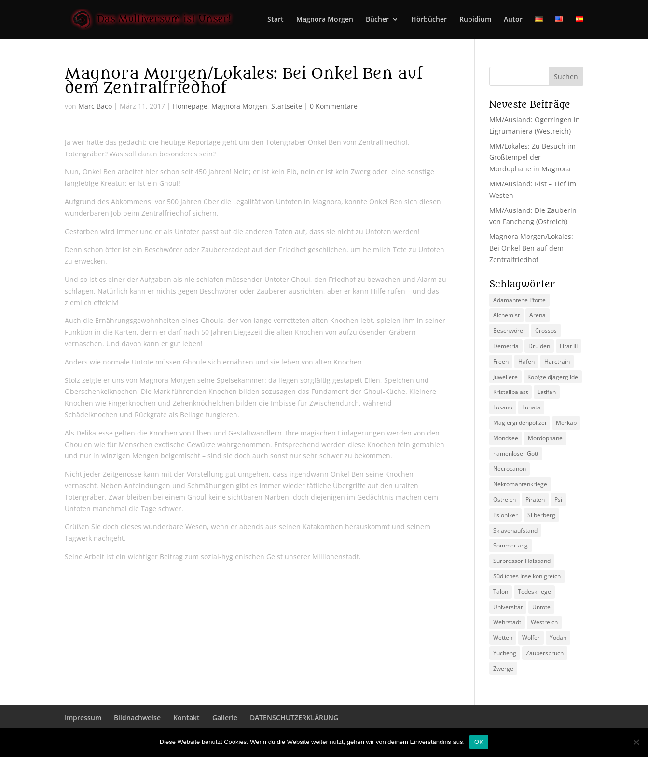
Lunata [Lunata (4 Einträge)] (531, 407)
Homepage (190, 106)
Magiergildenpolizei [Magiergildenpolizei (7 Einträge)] (519, 423)
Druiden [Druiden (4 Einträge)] (539, 346)
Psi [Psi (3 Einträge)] (558, 499)
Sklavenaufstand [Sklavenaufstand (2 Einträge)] (515, 530)
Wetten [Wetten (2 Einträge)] (502, 637)
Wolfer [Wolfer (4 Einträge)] (531, 637)
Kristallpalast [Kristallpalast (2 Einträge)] (510, 392)
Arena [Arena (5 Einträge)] (537, 315)
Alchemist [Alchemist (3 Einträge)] (506, 315)
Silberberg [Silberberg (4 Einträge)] (541, 515)
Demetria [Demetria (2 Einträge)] (506, 346)
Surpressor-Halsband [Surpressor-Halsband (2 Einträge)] (522, 561)
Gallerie (224, 717)
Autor (513, 20)
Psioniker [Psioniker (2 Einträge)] (505, 515)
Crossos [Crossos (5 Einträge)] (546, 330)
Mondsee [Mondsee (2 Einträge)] (505, 438)
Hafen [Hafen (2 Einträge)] (526, 361)
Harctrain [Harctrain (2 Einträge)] (557, 361)
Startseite (286, 106)
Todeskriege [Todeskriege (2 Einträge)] (534, 592)
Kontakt (186, 717)
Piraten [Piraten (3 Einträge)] (535, 499)
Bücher (377, 20)
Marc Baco (95, 106)
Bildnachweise (137, 717)
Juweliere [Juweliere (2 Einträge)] (505, 377)
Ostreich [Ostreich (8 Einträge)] (504, 499)
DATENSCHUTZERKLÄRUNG (294, 717)
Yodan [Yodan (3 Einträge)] (558, 637)
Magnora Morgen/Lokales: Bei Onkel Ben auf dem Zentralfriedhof (531, 248)
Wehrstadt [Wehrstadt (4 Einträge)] (507, 622)
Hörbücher (429, 20)
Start (275, 20)
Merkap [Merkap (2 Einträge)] (566, 423)
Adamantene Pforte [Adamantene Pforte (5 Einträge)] (519, 300)
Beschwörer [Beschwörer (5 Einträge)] (509, 330)
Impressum (83, 717)
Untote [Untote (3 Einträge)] (541, 607)
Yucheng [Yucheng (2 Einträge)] (504, 653)
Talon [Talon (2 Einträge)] (500, 592)
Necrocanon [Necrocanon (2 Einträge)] (509, 468)
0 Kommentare (334, 106)
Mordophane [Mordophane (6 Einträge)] (545, 438)
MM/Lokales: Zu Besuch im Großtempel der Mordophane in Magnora (532, 157)
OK (478, 741)
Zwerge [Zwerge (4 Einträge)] (503, 668)
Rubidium (475, 20)
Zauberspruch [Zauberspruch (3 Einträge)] (545, 653)
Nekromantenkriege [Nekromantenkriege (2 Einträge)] (520, 484)
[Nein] (636, 742)
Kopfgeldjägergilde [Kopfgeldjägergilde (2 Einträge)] (552, 377)
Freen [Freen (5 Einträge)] (501, 361)
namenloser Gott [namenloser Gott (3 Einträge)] (515, 453)
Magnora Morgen (324, 20)
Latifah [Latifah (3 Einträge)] (547, 392)
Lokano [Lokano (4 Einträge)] (502, 407)
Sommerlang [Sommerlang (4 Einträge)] (510, 545)
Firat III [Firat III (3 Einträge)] (569, 346)
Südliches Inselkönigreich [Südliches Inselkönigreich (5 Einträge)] (527, 576)
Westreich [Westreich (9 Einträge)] (544, 622)
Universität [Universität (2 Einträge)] (508, 607)
